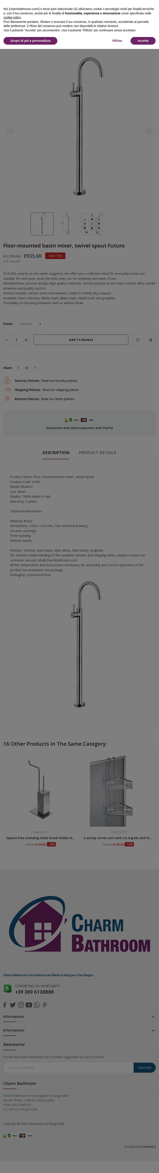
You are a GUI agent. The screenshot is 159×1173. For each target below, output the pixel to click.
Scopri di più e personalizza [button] (30, 40)
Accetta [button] (143, 40)
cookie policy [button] (12, 17)
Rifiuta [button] (117, 40)
